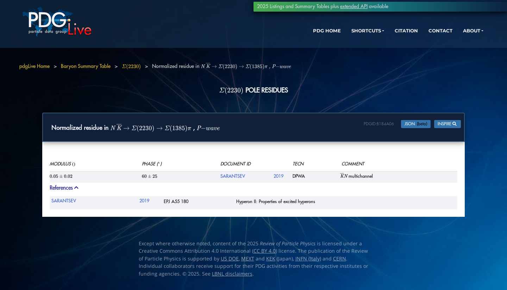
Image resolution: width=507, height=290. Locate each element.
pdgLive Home (34, 66)
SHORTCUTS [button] (337, 37)
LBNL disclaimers (232, 275)
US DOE (230, 260)
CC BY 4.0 (265, 253)
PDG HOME (294, 37)
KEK (270, 260)
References (65, 190)
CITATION (382, 37)
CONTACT (419, 37)
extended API (354, 6)
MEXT (247, 260)
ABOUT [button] (452, 37)
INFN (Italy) (308, 260)
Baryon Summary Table (86, 66)
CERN (339, 260)
